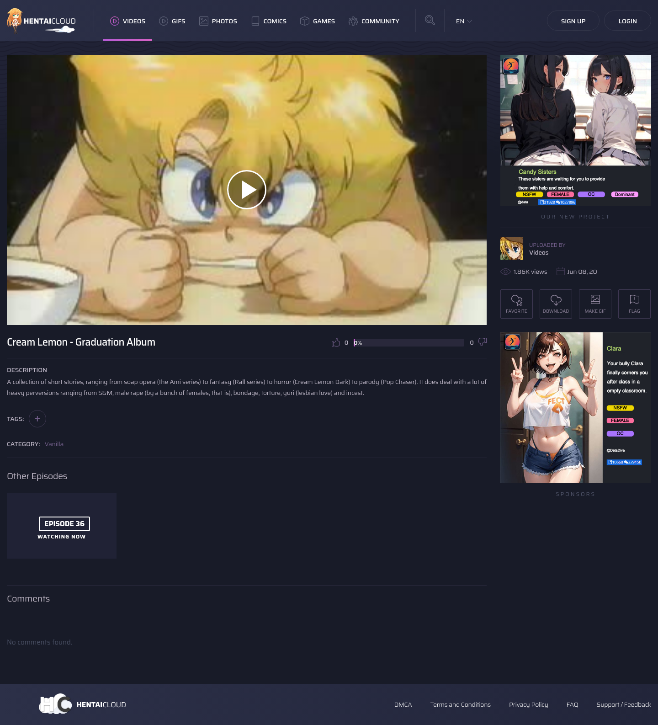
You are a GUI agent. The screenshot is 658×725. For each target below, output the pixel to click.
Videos (127, 21)
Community (374, 21)
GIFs (172, 21)
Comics (269, 21)
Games (317, 21)
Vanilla (54, 444)
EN (460, 21)
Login (627, 21)
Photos (218, 21)
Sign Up (573, 21)
